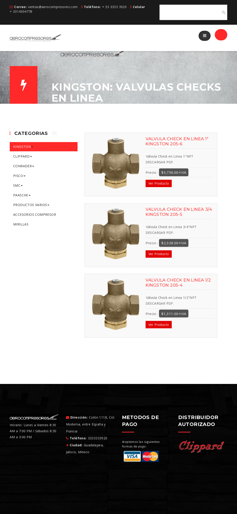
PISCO (19, 175)
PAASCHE (22, 195)
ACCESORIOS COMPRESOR (34, 214)
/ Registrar (209, 35)
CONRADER (23, 166)
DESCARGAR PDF (159, 162)
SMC (18, 185)
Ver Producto (158, 183)
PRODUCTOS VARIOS (31, 205)
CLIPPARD (22, 156)
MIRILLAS (20, 224)
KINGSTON (23, 146)
